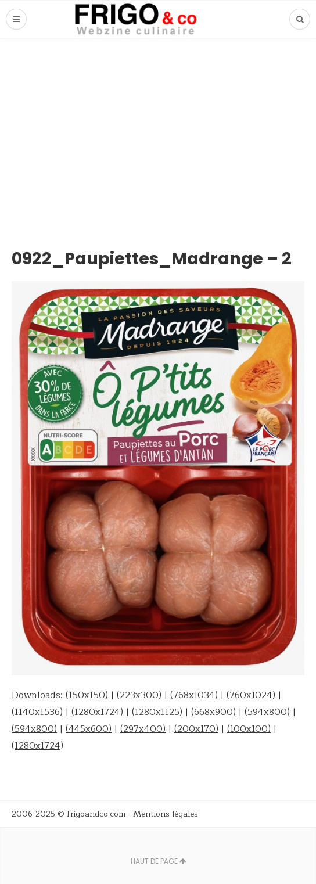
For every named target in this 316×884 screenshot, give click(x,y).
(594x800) (267, 712)
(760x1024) (251, 695)
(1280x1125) (157, 712)
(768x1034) (194, 695)
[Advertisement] (158, 126)
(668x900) (213, 712)
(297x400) (143, 728)
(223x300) (139, 695)
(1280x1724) (97, 712)
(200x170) (196, 728)
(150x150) (87, 695)
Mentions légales (165, 814)
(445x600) (89, 728)
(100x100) (249, 728)
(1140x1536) (37, 712)
